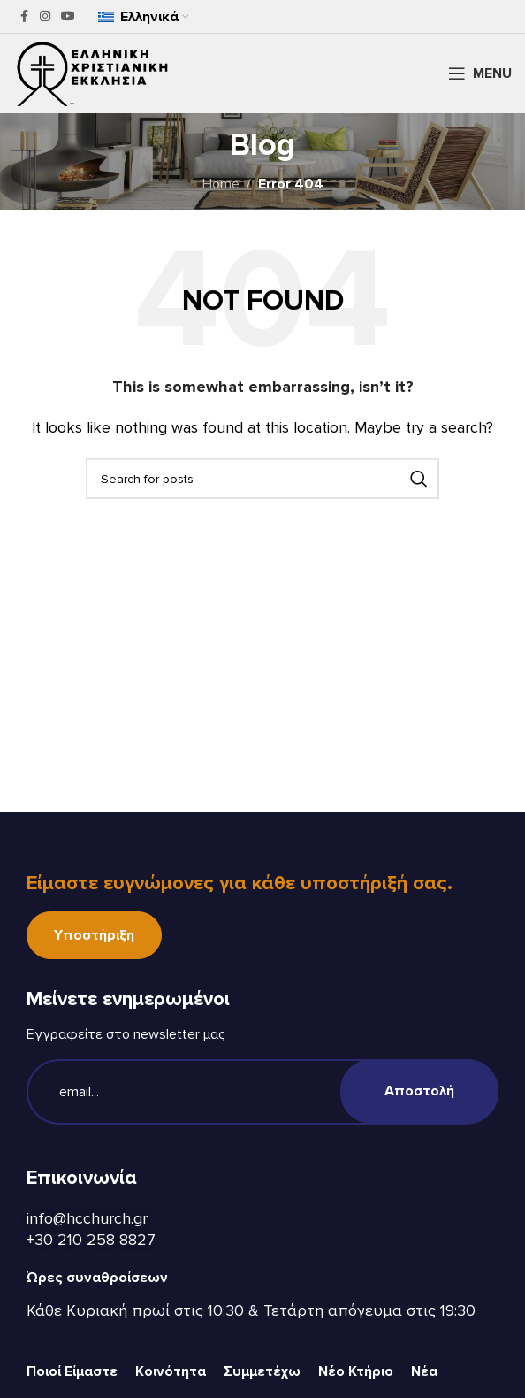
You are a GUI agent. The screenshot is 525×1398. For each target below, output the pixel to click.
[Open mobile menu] (480, 73)
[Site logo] (92, 72)
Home (221, 184)
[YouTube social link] (68, 16)
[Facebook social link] (23, 16)
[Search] (262, 478)
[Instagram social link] (45, 16)
